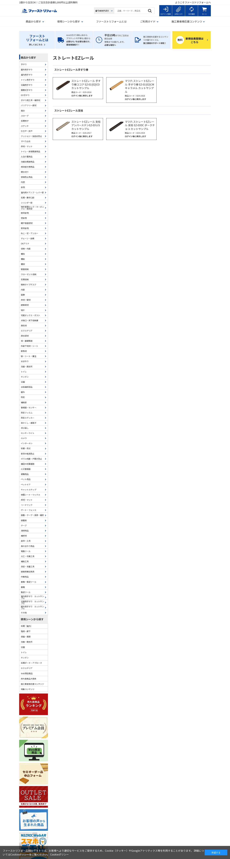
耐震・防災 (26, 448)
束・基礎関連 (26, 340)
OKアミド (25, 243)
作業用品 (25, 576)
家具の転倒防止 (27, 453)
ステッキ (25, 125)
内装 (23, 289)
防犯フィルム (26, 412)
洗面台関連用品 (27, 161)
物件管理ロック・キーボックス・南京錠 (32, 207)
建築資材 (25, 305)
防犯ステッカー (27, 417)
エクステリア (26, 330)
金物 (23, 187)
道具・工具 (26, 540)
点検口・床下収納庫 (29, 320)
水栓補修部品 (26, 387)
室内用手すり (26, 74)
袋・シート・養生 (28, 356)
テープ (24, 525)
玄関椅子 (25, 120)
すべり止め (25, 141)
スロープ (24, 115)
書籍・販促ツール (28, 581)
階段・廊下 (26, 631)
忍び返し (25, 428)
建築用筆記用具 (27, 571)
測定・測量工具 (27, 566)
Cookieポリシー (59, 854)
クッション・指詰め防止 (31, 136)
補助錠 (24, 402)
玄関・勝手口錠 (27, 197)
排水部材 (25, 335)
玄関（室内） (26, 626)
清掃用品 (25, 530)
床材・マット (26, 146)
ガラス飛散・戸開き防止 (31, 458)
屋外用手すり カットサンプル (32, 607)
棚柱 (23, 253)
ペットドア (26, 484)
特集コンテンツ (27, 689)
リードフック (26, 504)
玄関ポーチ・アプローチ (31, 662)
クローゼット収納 (28, 274)
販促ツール (26, 592)
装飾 (23, 294)
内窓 (23, 182)
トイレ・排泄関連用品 (30, 151)
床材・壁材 (26, 299)
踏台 (23, 110)
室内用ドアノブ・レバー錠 (32, 192)
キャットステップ (28, 489)
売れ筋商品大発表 (28, 678)
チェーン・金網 (27, 238)
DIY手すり (25, 95)
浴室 (23, 381)
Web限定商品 (27, 673)
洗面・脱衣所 (26, 366)
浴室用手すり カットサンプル (32, 602)
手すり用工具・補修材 (30, 100)
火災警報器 (26, 469)
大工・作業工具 (27, 556)
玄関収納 (25, 279)
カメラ (24, 438)
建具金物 (25, 212)
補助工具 (25, 561)
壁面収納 (25, 269)
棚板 (23, 259)
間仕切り (25, 171)
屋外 (23, 392)
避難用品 (25, 474)
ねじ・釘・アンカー (29, 233)
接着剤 (24, 520)
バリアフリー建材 (28, 105)
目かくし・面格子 (28, 422)
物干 (23, 310)
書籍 (23, 587)
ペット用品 (26, 479)
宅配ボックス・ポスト (30, 315)
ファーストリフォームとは (111, 21)
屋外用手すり (26, 69)
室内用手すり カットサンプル (32, 597)
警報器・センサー (28, 407)
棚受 (23, 264)
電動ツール (26, 551)
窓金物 (24, 218)
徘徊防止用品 (26, 177)
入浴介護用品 (26, 156)
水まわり (25, 361)
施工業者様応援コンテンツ (32, 684)
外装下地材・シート (29, 346)
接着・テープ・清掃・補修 (32, 515)
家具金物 (25, 228)
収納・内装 (26, 248)
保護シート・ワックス (30, 494)
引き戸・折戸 (26, 131)
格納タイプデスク (28, 284)
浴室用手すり (26, 84)
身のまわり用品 (27, 546)
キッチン (25, 376)
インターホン (26, 443)
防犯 (23, 397)
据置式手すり (26, 90)
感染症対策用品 (27, 166)
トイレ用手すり (27, 79)
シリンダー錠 (26, 202)
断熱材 (24, 351)
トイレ (24, 371)
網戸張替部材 (26, 223)
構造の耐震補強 (27, 463)
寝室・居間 (26, 636)
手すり (24, 64)
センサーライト (27, 433)
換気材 (24, 325)
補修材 (24, 535)
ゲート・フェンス (28, 510)
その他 (24, 612)
